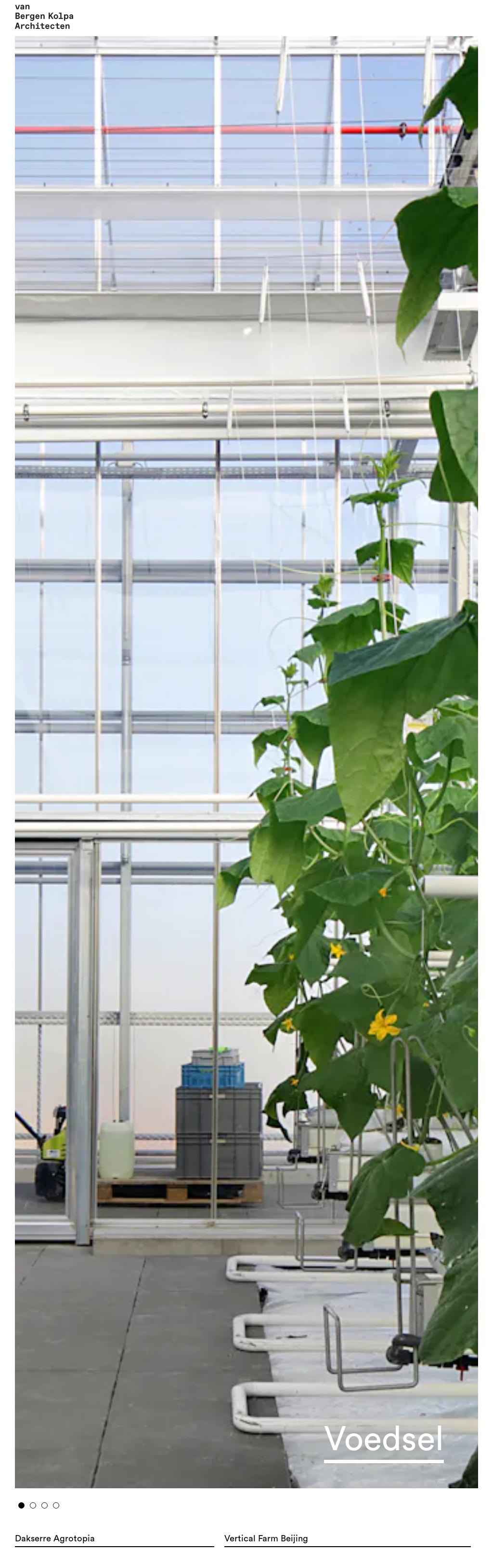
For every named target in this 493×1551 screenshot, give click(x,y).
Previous (68, 758)
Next (425, 758)
